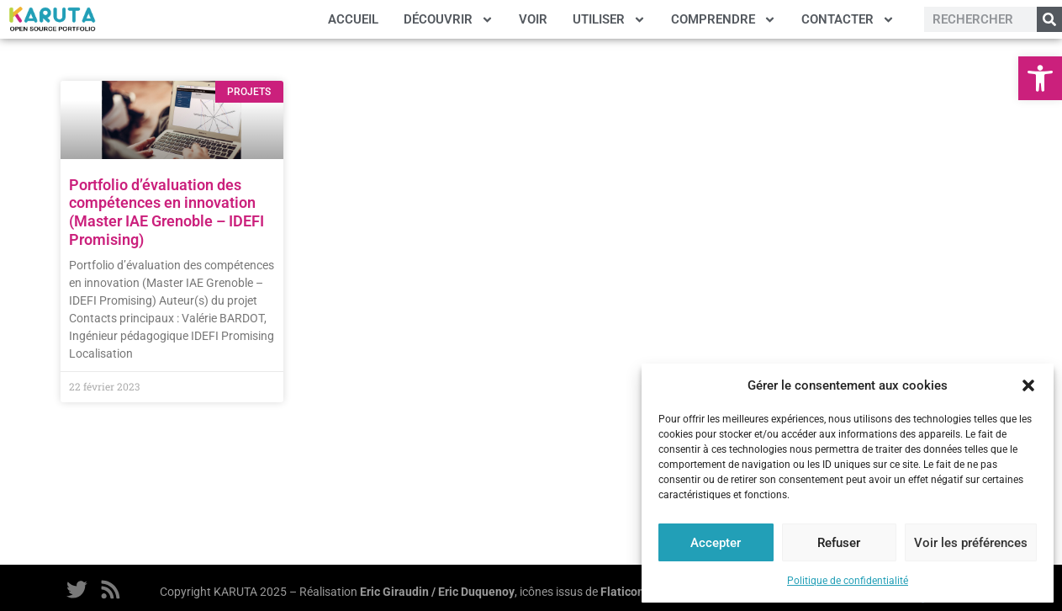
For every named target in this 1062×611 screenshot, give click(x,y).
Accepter (715, 542)
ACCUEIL (353, 19)
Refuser (838, 542)
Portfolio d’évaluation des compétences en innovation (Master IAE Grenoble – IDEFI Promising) (166, 212)
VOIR (533, 19)
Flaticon (622, 591)
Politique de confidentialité (847, 581)
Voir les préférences (971, 542)
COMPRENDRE (723, 20)
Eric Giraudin (394, 591)
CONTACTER (848, 20)
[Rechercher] (1049, 19)
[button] (1040, 78)
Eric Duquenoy (476, 591)
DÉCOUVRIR (449, 20)
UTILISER (609, 20)
